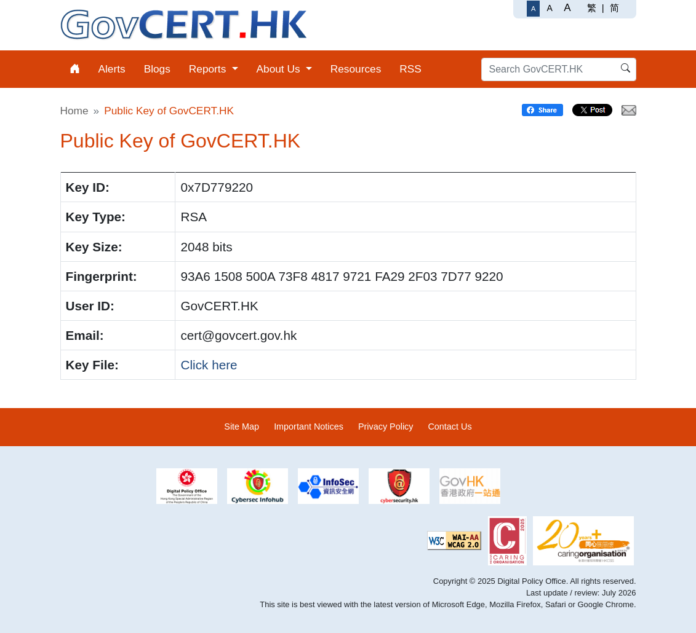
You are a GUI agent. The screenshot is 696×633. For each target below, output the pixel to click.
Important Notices (308, 426)
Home (74, 110)
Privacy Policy (386, 426)
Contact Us (449, 426)
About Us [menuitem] (280, 69)
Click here (208, 365)
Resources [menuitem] (356, 69)
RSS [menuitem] (410, 69)
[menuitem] (74, 69)
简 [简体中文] (614, 7)
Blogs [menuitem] (157, 69)
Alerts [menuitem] (112, 69)
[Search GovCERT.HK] (558, 69)
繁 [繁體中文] (591, 7)
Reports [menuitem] (209, 69)
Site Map (241, 426)
